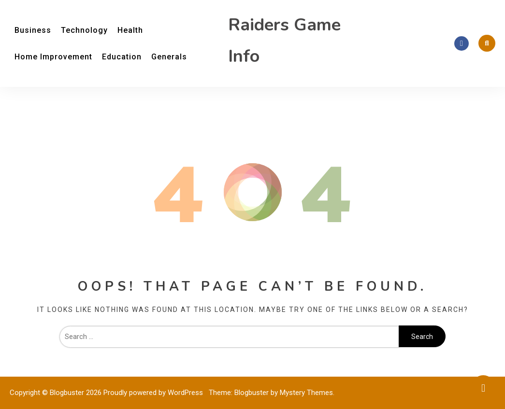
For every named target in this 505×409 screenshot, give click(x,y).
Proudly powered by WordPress (154, 392)
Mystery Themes (306, 392)
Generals (169, 56)
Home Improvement (53, 56)
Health (130, 30)
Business (32, 30)
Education (122, 56)
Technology (84, 30)
